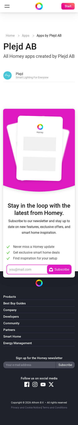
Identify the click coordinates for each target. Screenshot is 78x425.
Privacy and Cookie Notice (26, 407)
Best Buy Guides (14, 303)
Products (9, 297)
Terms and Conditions (54, 407)
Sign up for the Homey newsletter (39, 358)
